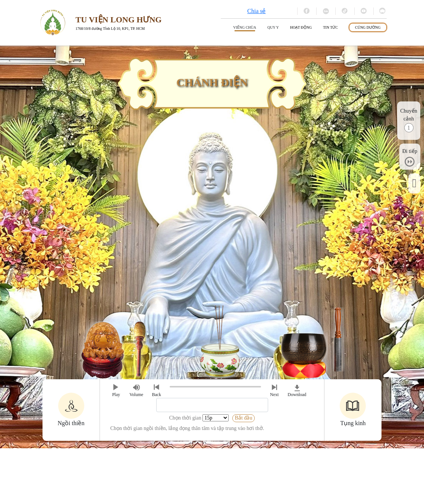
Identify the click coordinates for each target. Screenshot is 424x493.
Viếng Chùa (244, 27)
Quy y (273, 27)
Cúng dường (368, 27)
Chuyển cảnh (408, 115)
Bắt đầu (243, 418)
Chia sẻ (256, 11)
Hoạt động (301, 27)
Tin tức (330, 27)
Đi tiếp (409, 151)
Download (297, 390)
